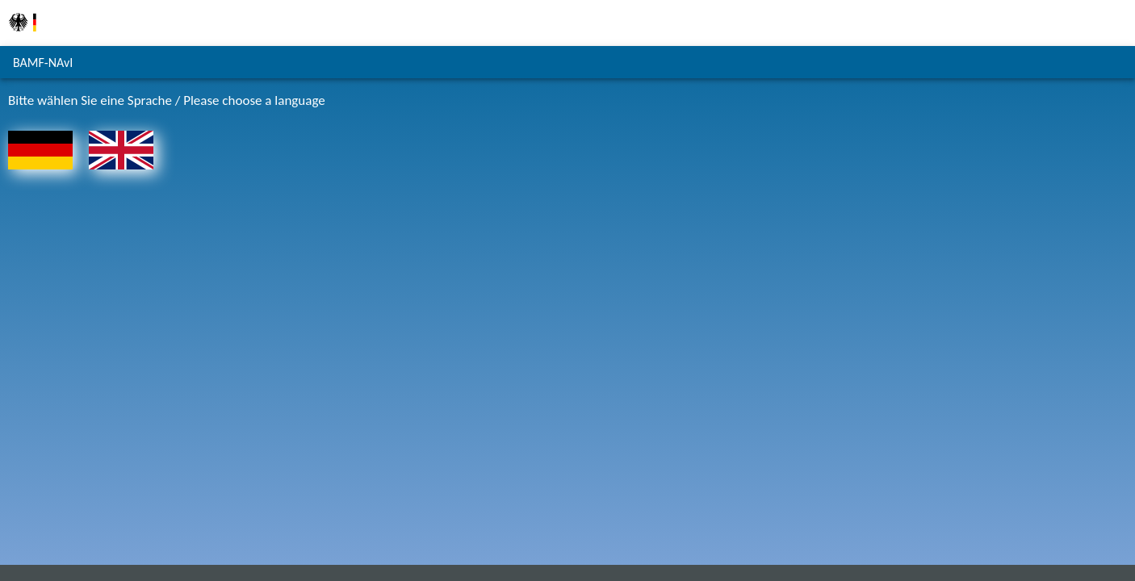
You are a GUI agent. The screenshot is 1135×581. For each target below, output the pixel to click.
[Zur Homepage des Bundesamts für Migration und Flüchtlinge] (22, 40)
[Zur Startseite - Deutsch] (40, 173)
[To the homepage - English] (121, 173)
